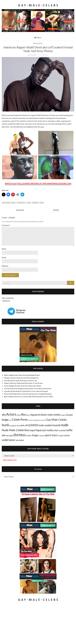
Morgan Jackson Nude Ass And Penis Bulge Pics (21, 378)
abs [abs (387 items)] (4, 414)
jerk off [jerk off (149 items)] (24, 425)
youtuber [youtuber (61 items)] (20, 440)
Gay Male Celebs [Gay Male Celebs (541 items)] (56, 419)
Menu (38, 38)
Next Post (56, 210)
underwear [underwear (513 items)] (8, 439)
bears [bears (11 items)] (28, 415)
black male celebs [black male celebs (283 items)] (51, 414)
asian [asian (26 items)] (19, 415)
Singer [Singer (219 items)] (35, 435)
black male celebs (8, 202)
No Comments (43, 55)
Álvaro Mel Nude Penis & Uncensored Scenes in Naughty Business (28, 394)
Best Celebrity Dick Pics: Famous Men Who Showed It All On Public (28, 397)
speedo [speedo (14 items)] (41, 436)
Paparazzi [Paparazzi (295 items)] (40, 430)
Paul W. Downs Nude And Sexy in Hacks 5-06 (20, 381)
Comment (6, 225)
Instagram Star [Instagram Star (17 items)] (15, 426)
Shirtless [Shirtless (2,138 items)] (19, 435)
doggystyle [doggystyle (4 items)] (37, 420)
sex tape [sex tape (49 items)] (9, 435)
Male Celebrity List (10, 460)
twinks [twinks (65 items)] (67, 435)
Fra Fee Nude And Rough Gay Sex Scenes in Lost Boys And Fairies (27, 389)
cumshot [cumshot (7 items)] (30, 420)
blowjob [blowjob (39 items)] (69, 415)
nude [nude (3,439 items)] (64, 425)
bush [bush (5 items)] (10, 420)
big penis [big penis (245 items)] (35, 414)
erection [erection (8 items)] (43, 420)
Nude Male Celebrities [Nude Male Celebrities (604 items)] (15, 430)
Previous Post (20, 210)
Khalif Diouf (38, 43)
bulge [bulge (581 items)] (5, 419)
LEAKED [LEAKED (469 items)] (33, 425)
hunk (29, 202)
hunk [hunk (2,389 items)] (5, 425)
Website (5, 266)
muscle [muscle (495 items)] (56, 425)
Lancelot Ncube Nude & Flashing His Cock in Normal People (26, 391)
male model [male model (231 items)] (45, 425)
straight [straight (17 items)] (60, 436)
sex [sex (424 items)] (4, 435)
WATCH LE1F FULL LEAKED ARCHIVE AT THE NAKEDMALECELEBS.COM (38, 183)
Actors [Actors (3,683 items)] (11, 414)
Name (4, 249)
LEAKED (35, 202)
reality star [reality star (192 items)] (52, 430)
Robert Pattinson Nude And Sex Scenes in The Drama (23, 383)
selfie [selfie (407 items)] (69, 430)
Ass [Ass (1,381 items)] (23, 414)
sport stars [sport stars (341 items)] (51, 435)
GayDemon (6, 301)
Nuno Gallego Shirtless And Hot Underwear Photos (22, 386)
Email (4, 257)
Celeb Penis (21, 202)
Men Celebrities (8, 298)
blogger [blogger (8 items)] (63, 415)
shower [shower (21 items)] (29, 435)
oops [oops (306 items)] (32, 430)
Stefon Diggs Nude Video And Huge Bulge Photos (22, 375)
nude (41, 202)
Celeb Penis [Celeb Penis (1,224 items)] (20, 419)
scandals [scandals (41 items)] (62, 430)
